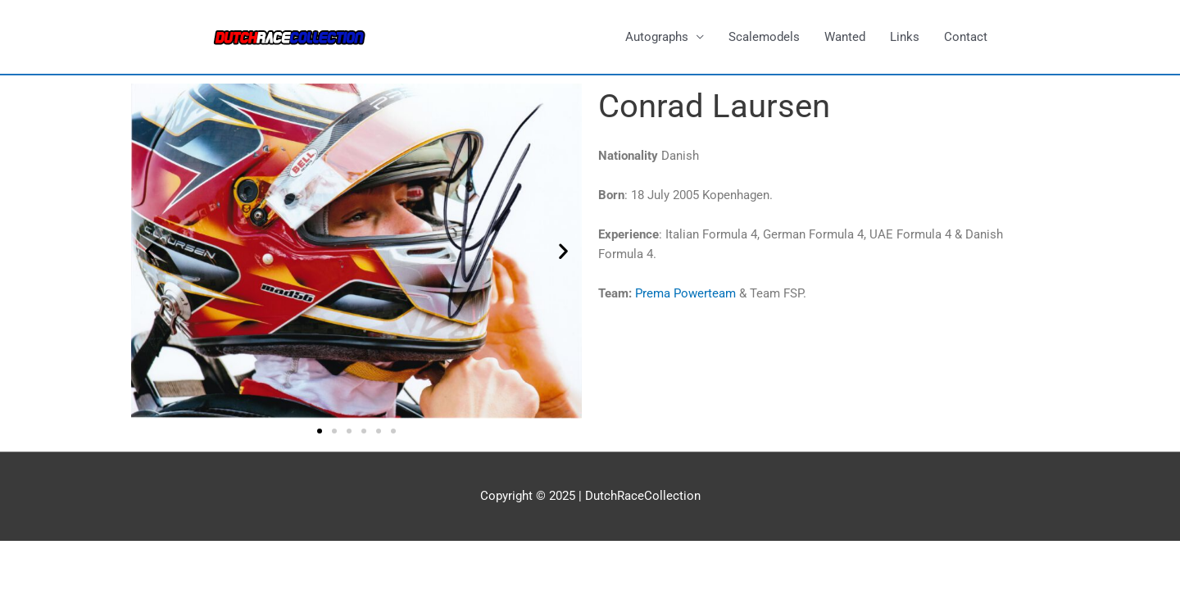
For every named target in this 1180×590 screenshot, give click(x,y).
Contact (965, 37)
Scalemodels (764, 37)
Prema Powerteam (685, 293)
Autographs (656, 37)
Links (904, 37)
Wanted (844, 37)
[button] (149, 251)
